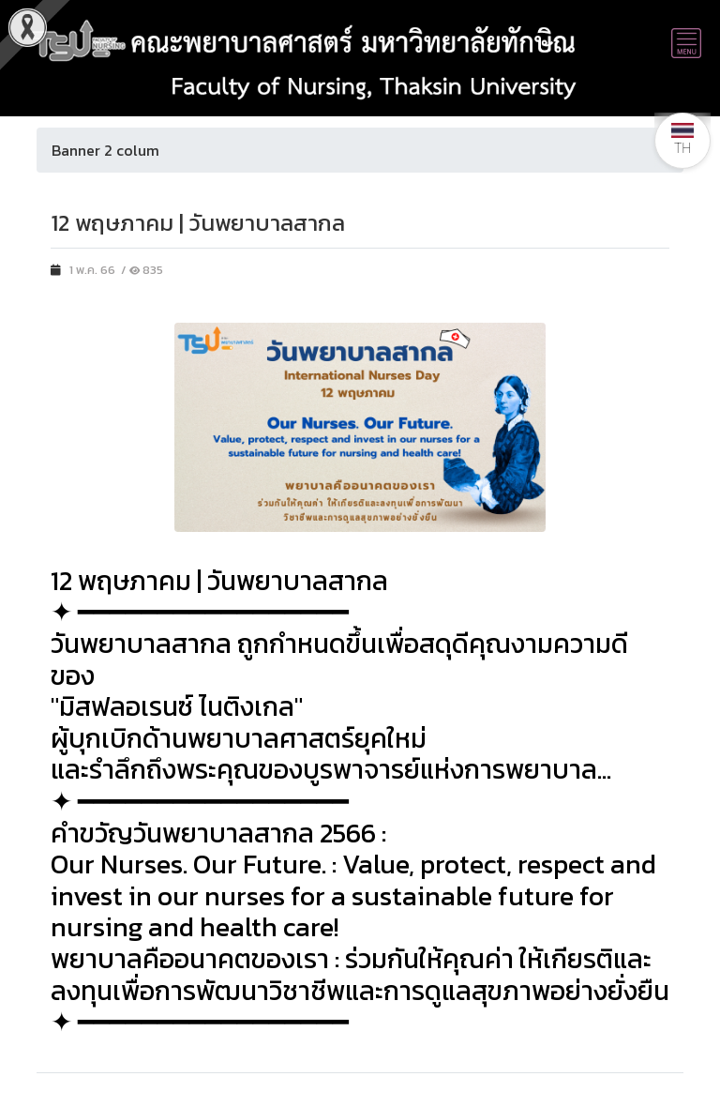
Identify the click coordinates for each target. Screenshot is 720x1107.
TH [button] (682, 139)
